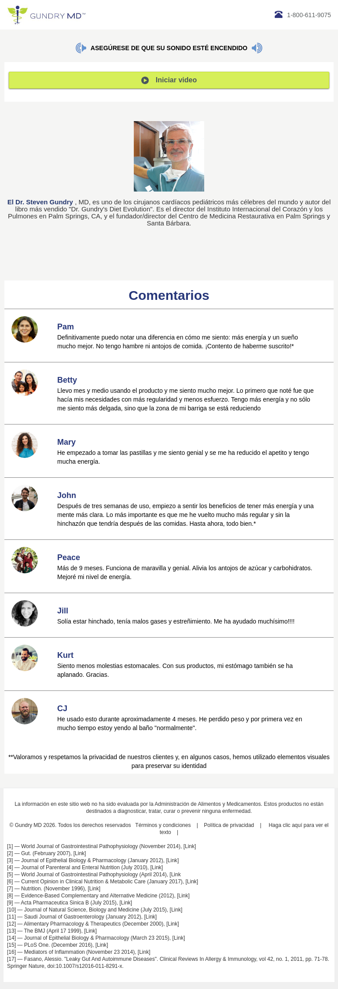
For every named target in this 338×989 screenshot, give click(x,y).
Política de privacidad (229, 825)
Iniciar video (169, 80)
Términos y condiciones (163, 825)
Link (190, 846)
